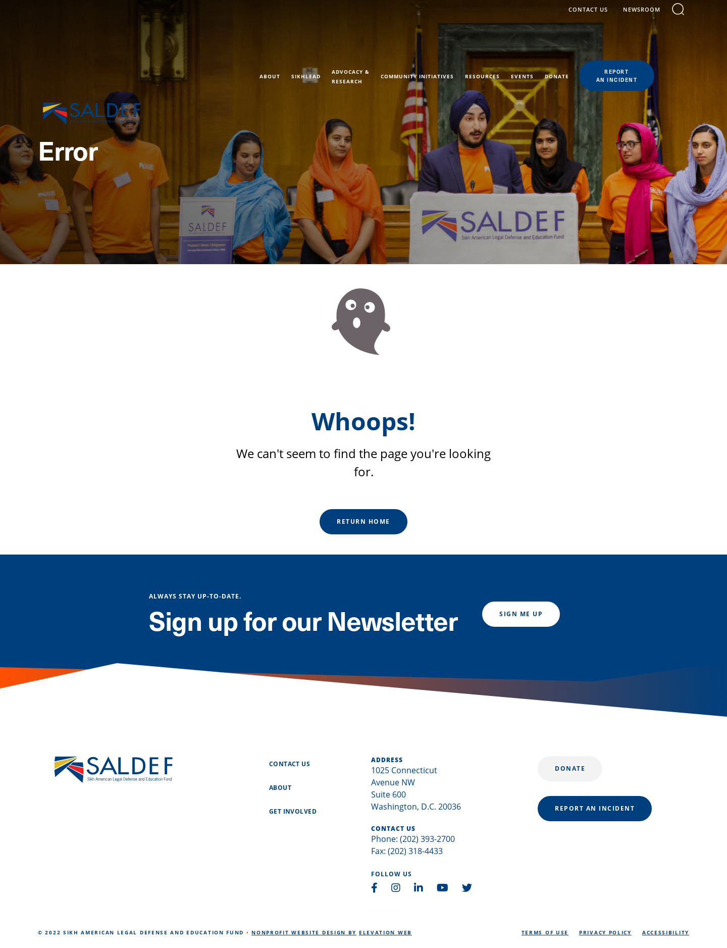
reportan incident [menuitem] (651, 45)
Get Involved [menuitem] (293, 812)
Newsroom (646, 16)
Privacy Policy (605, 932)
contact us (593, 16)
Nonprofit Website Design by (303, 932)
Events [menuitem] (557, 46)
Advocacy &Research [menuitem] (385, 46)
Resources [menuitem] (517, 46)
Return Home (363, 521)
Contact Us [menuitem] (289, 764)
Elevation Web (385, 932)
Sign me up (521, 614)
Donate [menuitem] (592, 46)
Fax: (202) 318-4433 (407, 851)
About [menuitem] (304, 46)
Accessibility (665, 932)
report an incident (595, 808)
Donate (570, 768)
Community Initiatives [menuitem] (452, 46)
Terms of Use (545, 932)
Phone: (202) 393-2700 (413, 838)
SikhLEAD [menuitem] (340, 46)
